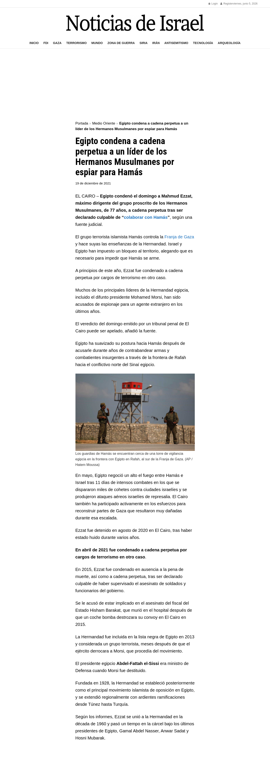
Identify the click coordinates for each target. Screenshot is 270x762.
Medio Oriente (103, 123)
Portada (81, 123)
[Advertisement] (135, 85)
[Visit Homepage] (135, 22)
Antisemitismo (176, 43)
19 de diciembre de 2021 (93, 183)
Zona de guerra (121, 43)
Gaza (57, 43)
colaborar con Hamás (145, 217)
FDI (45, 43)
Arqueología (229, 43)
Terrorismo (76, 43)
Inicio (34, 43)
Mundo (97, 43)
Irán (156, 43)
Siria (143, 43)
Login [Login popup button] (213, 3)
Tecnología (203, 43)
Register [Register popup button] (226, 3)
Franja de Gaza (179, 236)
